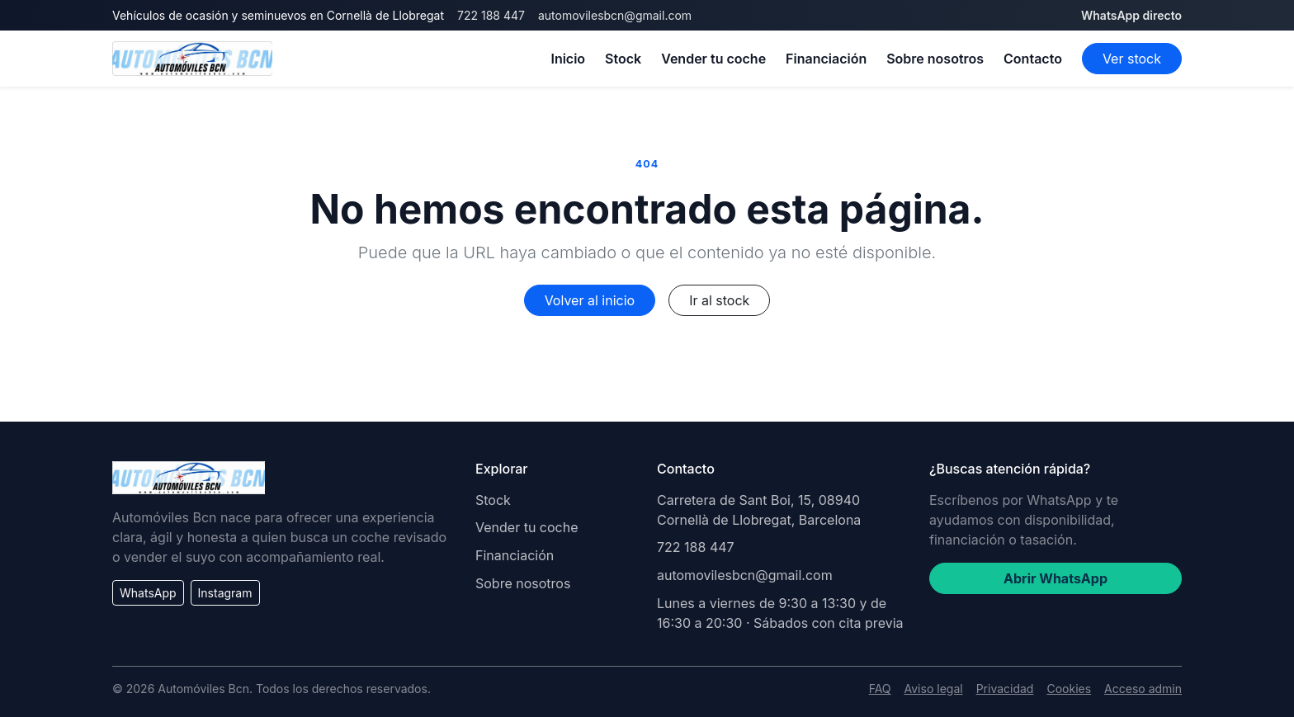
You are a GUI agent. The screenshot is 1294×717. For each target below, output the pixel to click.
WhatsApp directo (1131, 15)
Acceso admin (1143, 689)
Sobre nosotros (935, 58)
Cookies (1068, 689)
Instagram (225, 593)
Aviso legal (933, 689)
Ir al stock (719, 300)
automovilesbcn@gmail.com (615, 15)
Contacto (1033, 58)
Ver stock (1132, 58)
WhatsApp (148, 593)
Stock (623, 58)
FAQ (880, 689)
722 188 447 (491, 15)
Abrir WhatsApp (1055, 578)
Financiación (826, 58)
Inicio (567, 58)
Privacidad (1005, 689)
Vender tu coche (713, 58)
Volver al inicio (590, 300)
